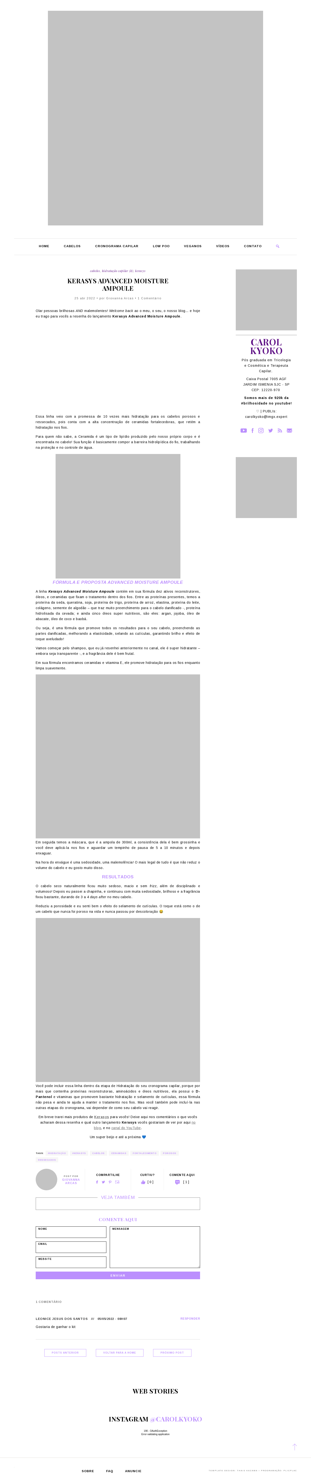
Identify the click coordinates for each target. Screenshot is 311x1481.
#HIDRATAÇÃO (57, 1153)
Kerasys (140, 271)
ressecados (47, 1160)
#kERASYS (79, 1153)
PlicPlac (290, 1471)
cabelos (98, 1153)
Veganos (193, 246)
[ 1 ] (186, 1182)
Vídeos (223, 246)
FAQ (109, 1471)
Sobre (88, 1471)
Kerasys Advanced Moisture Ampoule (118, 284)
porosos (169, 1153)
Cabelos (72, 246)
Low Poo (161, 246)
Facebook (97, 1182)
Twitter (103, 1182)
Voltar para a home (119, 1352)
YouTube (244, 430)
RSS (280, 430)
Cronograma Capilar (116, 246)
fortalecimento (144, 1153)
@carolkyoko (176, 1419)
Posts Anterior (65, 1352)
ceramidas (119, 1153)
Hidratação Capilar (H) (117, 271)
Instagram (261, 430)
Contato (253, 246)
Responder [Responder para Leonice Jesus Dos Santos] (190, 1318)
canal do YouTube (126, 1128)
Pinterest (110, 1182)
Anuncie (133, 1471)
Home (44, 246)
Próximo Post (172, 1352)
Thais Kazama (247, 1471)
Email (117, 1182)
